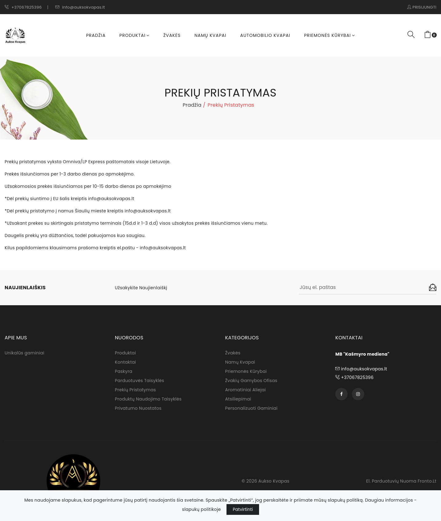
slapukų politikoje (201, 509)
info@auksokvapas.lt (80, 7)
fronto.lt (427, 481)
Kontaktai (125, 362)
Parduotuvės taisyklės (139, 380)
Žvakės (171, 35)
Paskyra (123, 371)
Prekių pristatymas (135, 390)
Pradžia (95, 35)
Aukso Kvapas (273, 481)
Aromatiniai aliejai (245, 390)
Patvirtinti (243, 509)
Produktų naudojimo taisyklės (148, 399)
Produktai (135, 35)
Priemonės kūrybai (329, 35)
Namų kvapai (210, 35)
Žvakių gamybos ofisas (251, 380)
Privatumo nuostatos (138, 408)
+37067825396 (23, 7)
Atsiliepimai (238, 399)
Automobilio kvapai (265, 35)
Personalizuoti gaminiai (251, 408)
